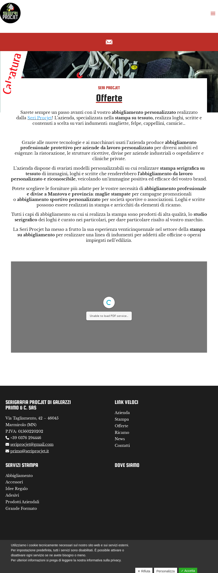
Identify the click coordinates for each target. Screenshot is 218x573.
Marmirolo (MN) (20, 424)
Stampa (122, 419)
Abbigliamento (19, 475)
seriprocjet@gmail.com (31, 444)
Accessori (14, 482)
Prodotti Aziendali (22, 502)
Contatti (122, 445)
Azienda (122, 412)
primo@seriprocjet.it (29, 451)
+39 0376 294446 (25, 437)
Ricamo (122, 432)
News (120, 439)
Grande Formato (21, 508)
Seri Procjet (39, 117)
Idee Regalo (16, 488)
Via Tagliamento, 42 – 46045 (31, 418)
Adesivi (12, 495)
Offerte (121, 426)
